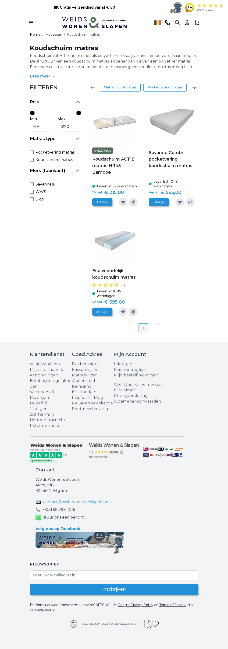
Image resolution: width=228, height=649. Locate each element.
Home (35, 34)
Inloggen (123, 364)
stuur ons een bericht (60, 517)
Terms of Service (172, 605)
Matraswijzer (84, 375)
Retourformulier (46, 425)
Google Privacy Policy (135, 605)
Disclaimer (124, 390)
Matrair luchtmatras (120, 87)
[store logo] (94, 22)
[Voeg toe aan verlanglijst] (123, 202)
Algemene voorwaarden (137, 401)
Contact (45, 470)
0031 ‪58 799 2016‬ (59, 509)
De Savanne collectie (92, 403)
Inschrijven (114, 589)
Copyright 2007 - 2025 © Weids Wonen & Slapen (110, 623)
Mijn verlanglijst (130, 369)
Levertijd (38, 403)
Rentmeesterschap (91, 409)
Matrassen (53, 34)
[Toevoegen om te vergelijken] (133, 202)
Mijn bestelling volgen (136, 375)
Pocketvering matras (165, 87)
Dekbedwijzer (85, 364)
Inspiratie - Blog (87, 397)
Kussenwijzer (84, 369)
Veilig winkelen (45, 364)
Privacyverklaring (131, 395)
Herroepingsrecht (47, 420)
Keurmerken (84, 392)
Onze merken (148, 384)
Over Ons (123, 384)
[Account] (187, 23)
